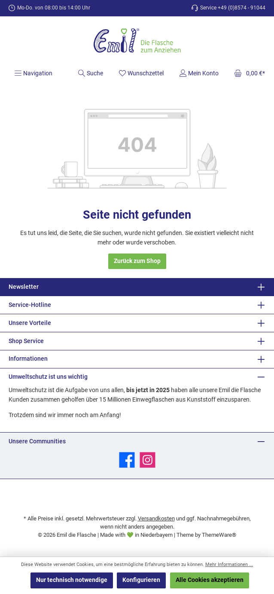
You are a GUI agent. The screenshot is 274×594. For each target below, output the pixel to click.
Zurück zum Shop (137, 261)
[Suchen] (90, 73)
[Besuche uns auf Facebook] (127, 460)
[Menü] (33, 73)
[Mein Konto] (199, 73)
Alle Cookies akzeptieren (210, 580)
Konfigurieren (141, 580)
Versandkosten (156, 518)
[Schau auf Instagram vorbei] (147, 460)
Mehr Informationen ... (229, 564)
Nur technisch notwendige (71, 580)
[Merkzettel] (141, 73)
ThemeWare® (219, 535)
